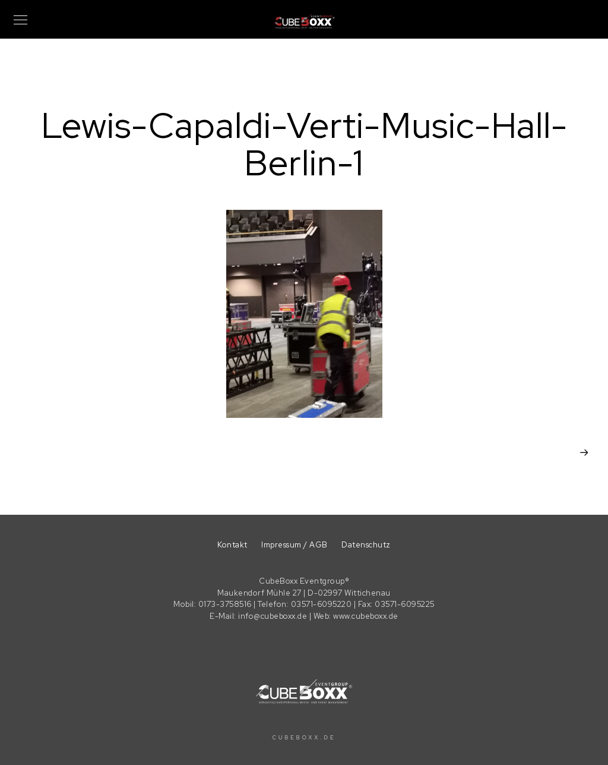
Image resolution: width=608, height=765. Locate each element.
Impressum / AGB (294, 545)
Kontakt (232, 545)
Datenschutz (366, 545)
